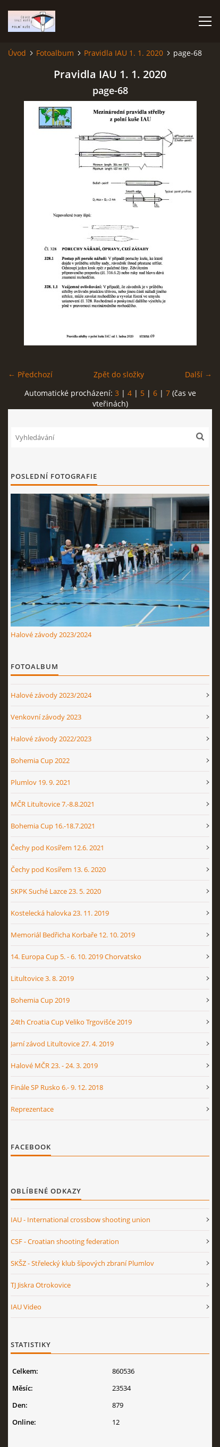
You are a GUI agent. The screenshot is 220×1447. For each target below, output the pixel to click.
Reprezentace (32, 1109)
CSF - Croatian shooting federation (65, 1241)
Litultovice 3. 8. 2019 (42, 978)
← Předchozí (30, 374)
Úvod (17, 53)
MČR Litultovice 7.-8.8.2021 (53, 804)
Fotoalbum (55, 53)
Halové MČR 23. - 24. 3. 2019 (54, 1065)
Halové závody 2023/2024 (51, 634)
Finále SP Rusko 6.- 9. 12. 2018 (57, 1087)
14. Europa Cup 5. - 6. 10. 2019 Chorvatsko (76, 956)
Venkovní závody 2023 (46, 717)
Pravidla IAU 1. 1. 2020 (123, 53)
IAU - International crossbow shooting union (80, 1219)
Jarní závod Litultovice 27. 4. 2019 (62, 1043)
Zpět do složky (119, 374)
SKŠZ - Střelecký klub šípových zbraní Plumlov (82, 1263)
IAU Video (26, 1306)
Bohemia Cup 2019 (40, 1000)
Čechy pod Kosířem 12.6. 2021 (57, 847)
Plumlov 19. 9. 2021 (41, 782)
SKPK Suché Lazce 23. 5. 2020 (56, 891)
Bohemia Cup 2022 (40, 760)
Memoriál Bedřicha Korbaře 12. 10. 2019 (73, 935)
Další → (198, 374)
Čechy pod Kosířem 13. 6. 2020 (58, 869)
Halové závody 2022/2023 (51, 738)
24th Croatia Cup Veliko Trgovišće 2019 (71, 1022)
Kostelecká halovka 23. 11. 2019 (60, 913)
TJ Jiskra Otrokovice (41, 1285)
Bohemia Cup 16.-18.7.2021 (53, 826)
